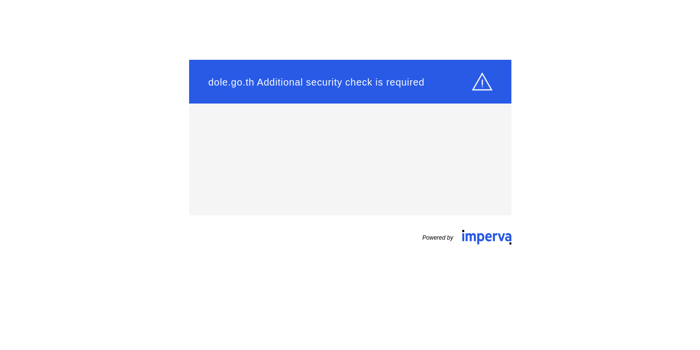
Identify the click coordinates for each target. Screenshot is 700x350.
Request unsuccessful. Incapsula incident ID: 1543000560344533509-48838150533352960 (350, 175)
